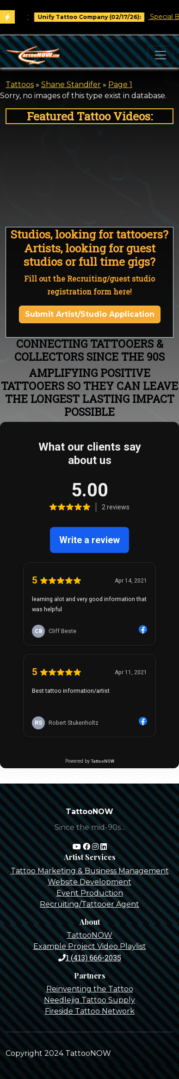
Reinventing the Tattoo (89, 989)
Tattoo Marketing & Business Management (90, 870)
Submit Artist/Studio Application (89, 314)
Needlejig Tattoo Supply (89, 1000)
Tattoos (20, 84)
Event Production (89, 893)
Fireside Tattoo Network (90, 1011)
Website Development (89, 882)
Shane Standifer (71, 84)
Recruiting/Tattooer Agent (89, 904)
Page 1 (120, 84)
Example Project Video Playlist (89, 946)
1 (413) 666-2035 (89, 957)
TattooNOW (89, 935)
